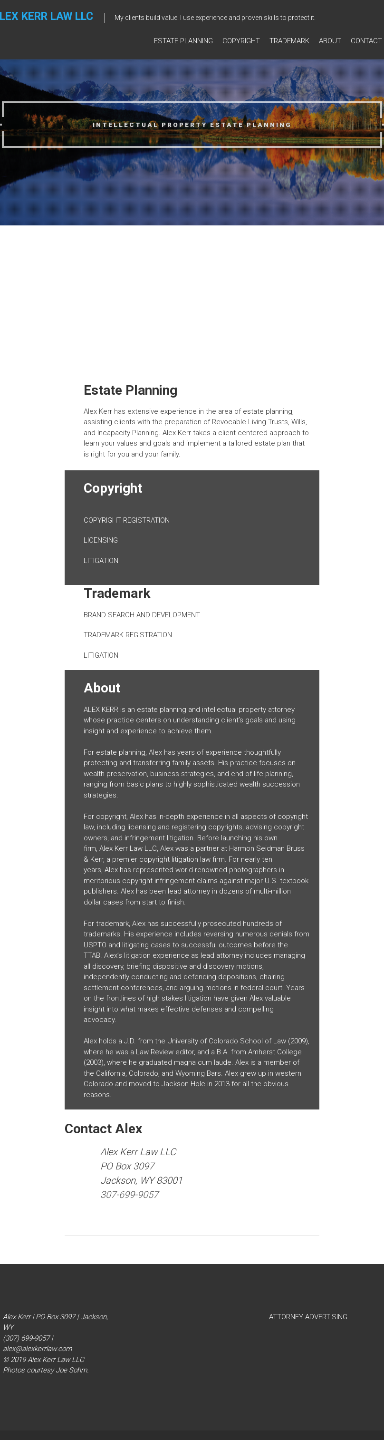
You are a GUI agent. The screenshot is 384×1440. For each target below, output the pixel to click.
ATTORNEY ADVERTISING (308, 1317)
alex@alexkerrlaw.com (37, 1348)
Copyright (241, 41)
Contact (366, 41)
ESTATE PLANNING (183, 41)
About (330, 41)
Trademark (289, 41)
